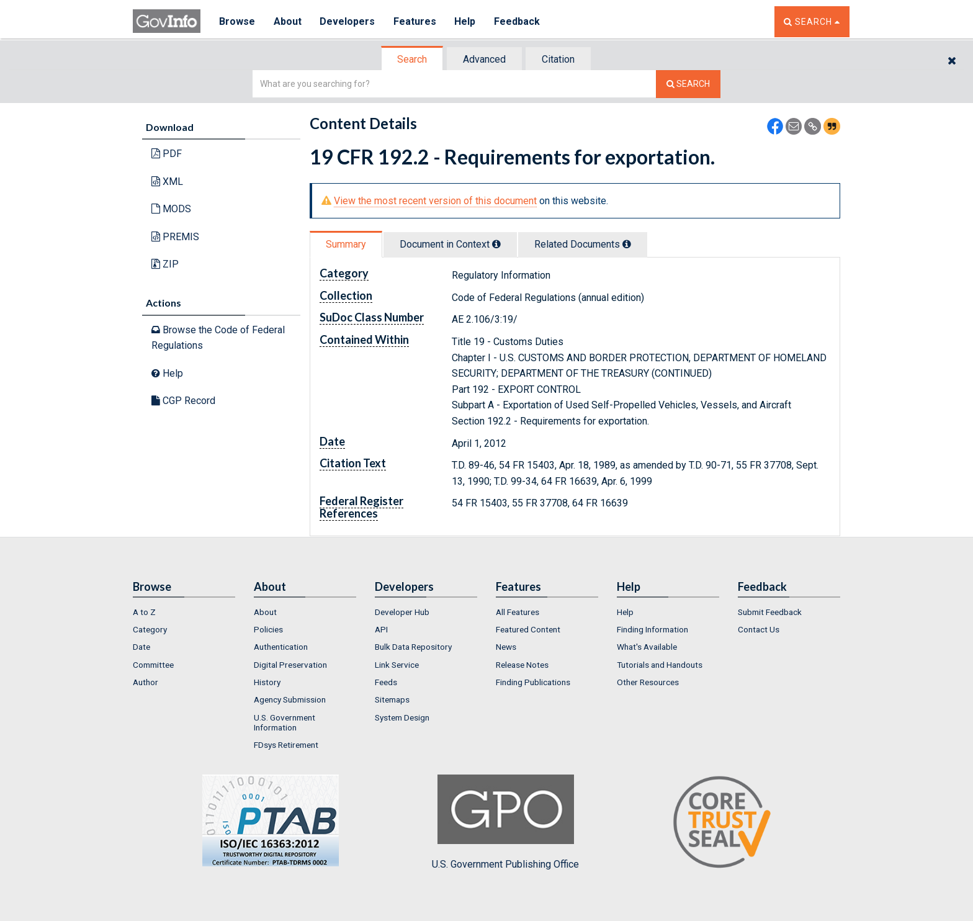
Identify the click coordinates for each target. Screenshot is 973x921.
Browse (237, 21)
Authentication (281, 647)
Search (412, 59)
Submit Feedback (770, 612)
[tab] (412, 59)
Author (145, 682)
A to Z (144, 612)
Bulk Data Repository (413, 647)
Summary (346, 244)
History (267, 682)
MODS (171, 209)
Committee (153, 665)
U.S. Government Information (284, 722)
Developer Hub (402, 612)
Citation (558, 59)
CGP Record (183, 401)
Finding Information (652, 629)
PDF (166, 153)
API (381, 629)
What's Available (647, 647)
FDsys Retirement (286, 745)
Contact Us (758, 629)
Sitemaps (392, 699)
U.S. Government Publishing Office (505, 822)
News (506, 647)
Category (150, 629)
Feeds (386, 682)
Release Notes (522, 665)
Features (415, 21)
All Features (517, 612)
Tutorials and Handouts (659, 665)
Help (466, 21)
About (288, 21)
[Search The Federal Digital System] (688, 84)
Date (141, 647)
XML (167, 181)
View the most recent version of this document (435, 201)
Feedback (518, 21)
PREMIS (175, 237)
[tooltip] (496, 244)
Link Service (397, 665)
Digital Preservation (290, 665)
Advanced (484, 59)
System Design (402, 717)
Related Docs (582, 244)
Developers (347, 21)
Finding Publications (533, 682)
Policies (268, 629)
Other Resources (648, 682)
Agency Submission (290, 699)
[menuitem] (184, 612)
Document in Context (450, 244)
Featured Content (528, 629)
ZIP (165, 264)
